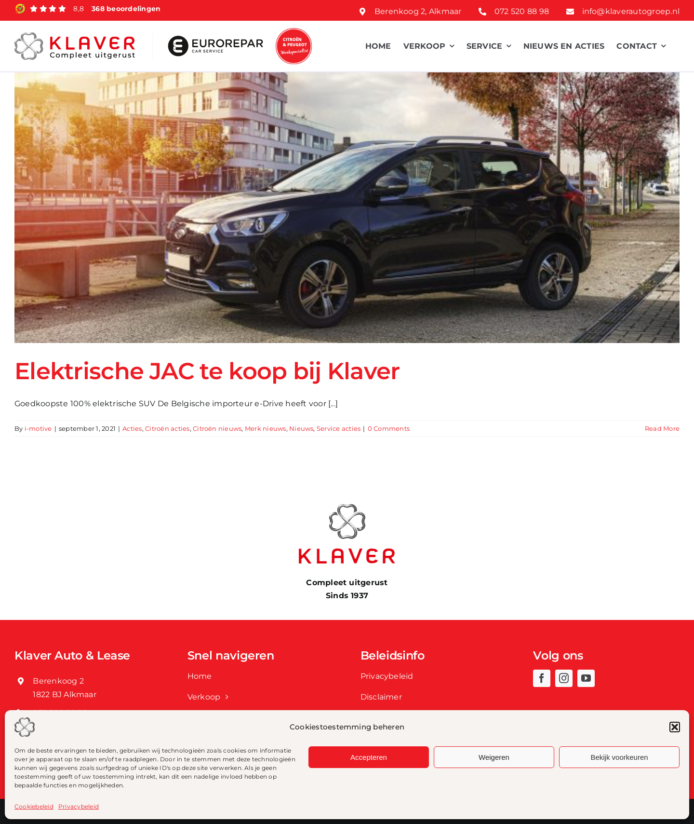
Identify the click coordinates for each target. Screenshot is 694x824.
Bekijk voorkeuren (619, 757)
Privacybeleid (78, 806)
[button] (675, 727)
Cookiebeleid (33, 806)
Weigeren (494, 757)
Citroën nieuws (217, 428)
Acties (132, 428)
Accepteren (368, 757)
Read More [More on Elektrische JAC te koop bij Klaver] (662, 428)
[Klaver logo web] (74, 36)
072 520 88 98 (521, 11)
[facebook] (541, 678)
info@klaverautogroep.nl (631, 11)
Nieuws (301, 428)
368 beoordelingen (126, 8)
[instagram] (564, 678)
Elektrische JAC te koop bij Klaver (207, 371)
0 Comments (389, 428)
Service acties (338, 428)
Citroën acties (167, 428)
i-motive (38, 428)
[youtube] (586, 678)
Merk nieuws (265, 428)
